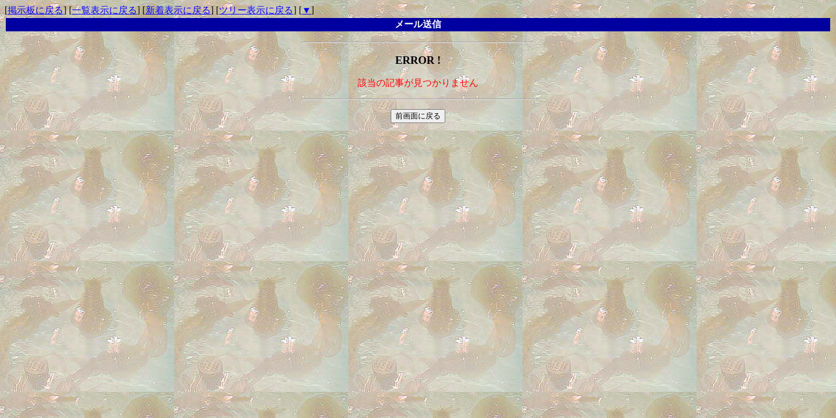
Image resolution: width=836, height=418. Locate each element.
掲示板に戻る (35, 10)
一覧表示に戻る (104, 10)
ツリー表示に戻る (256, 10)
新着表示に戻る (178, 10)
